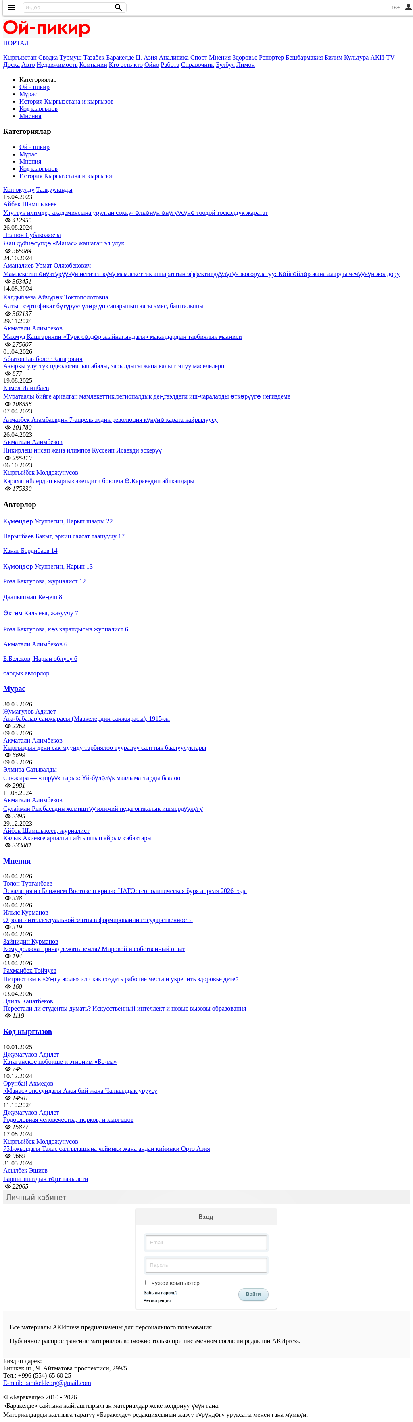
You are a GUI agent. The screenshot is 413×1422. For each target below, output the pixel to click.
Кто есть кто (126, 64)
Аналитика (174, 57)
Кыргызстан (20, 57)
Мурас (28, 94)
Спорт (198, 57)
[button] (118, 7)
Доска (11, 64)
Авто (28, 64)
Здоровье (244, 57)
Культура (356, 57)
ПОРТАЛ (16, 42)
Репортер (271, 57)
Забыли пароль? (160, 1292)
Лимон (245, 64)
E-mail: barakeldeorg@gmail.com (47, 1382)
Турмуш (70, 57)
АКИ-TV (382, 57)
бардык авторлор (26, 673)
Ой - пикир (34, 86)
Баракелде (120, 57)
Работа (170, 64)
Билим (333, 57)
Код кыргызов (38, 108)
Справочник (197, 64)
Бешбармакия (304, 57)
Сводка (48, 57)
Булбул (225, 64)
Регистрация (157, 1300)
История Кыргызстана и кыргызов (66, 101)
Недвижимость (57, 64)
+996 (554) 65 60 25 (44, 1375)
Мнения (220, 57)
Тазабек (94, 57)
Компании (93, 64)
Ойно (151, 64)
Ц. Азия (146, 57)
